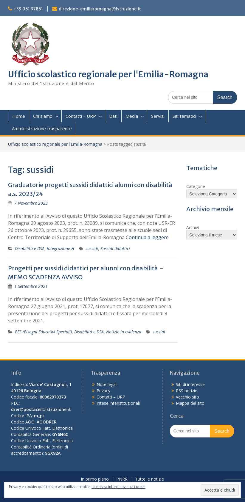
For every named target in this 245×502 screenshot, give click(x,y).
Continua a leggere (147, 237)
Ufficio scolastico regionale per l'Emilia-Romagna (108, 74)
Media (131, 116)
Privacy (103, 390)
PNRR (122, 479)
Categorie (195, 186)
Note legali (107, 384)
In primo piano (95, 479)
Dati (113, 116)
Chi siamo (42, 116)
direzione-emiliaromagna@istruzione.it (100, 9)
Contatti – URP (81, 116)
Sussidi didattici (115, 248)
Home (18, 116)
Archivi (192, 227)
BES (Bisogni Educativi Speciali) (43, 332)
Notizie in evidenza (123, 332)
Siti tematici (184, 116)
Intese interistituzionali (118, 403)
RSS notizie (186, 390)
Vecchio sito (187, 397)
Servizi (158, 116)
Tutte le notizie (149, 479)
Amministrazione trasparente (42, 128)
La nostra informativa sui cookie (118, 486)
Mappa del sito (190, 403)
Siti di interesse (190, 384)
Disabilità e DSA (29, 248)
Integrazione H (60, 248)
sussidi (92, 248)
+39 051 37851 (28, 9)
